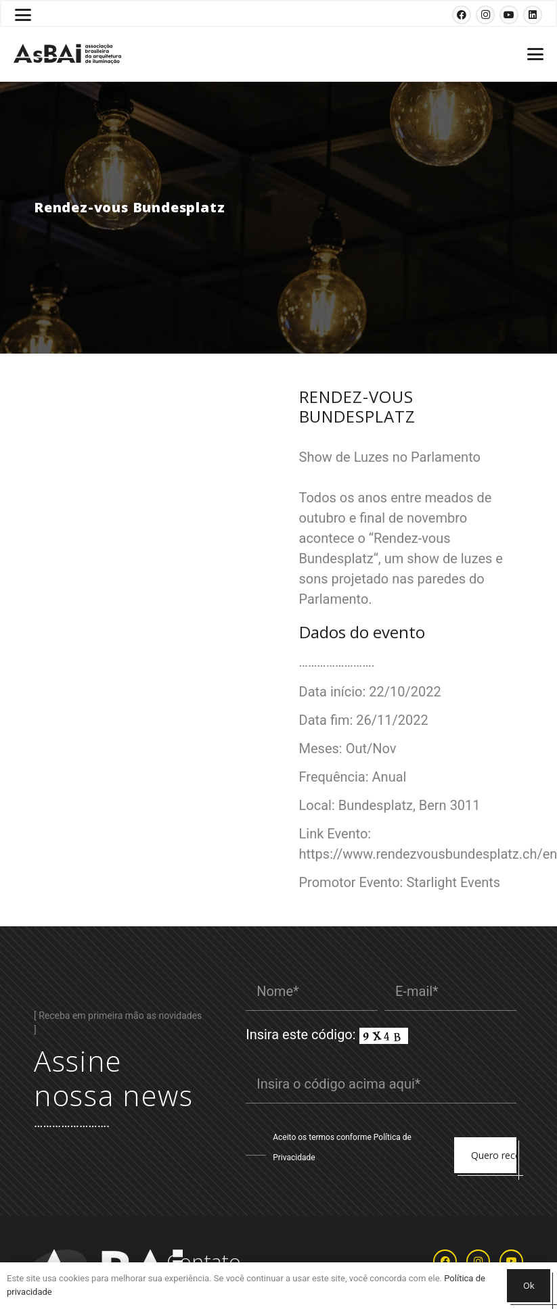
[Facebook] (461, 14)
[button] (23, 15)
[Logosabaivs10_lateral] (67, 54)
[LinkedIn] (532, 14)
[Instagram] (485, 14)
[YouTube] (508, 14)
